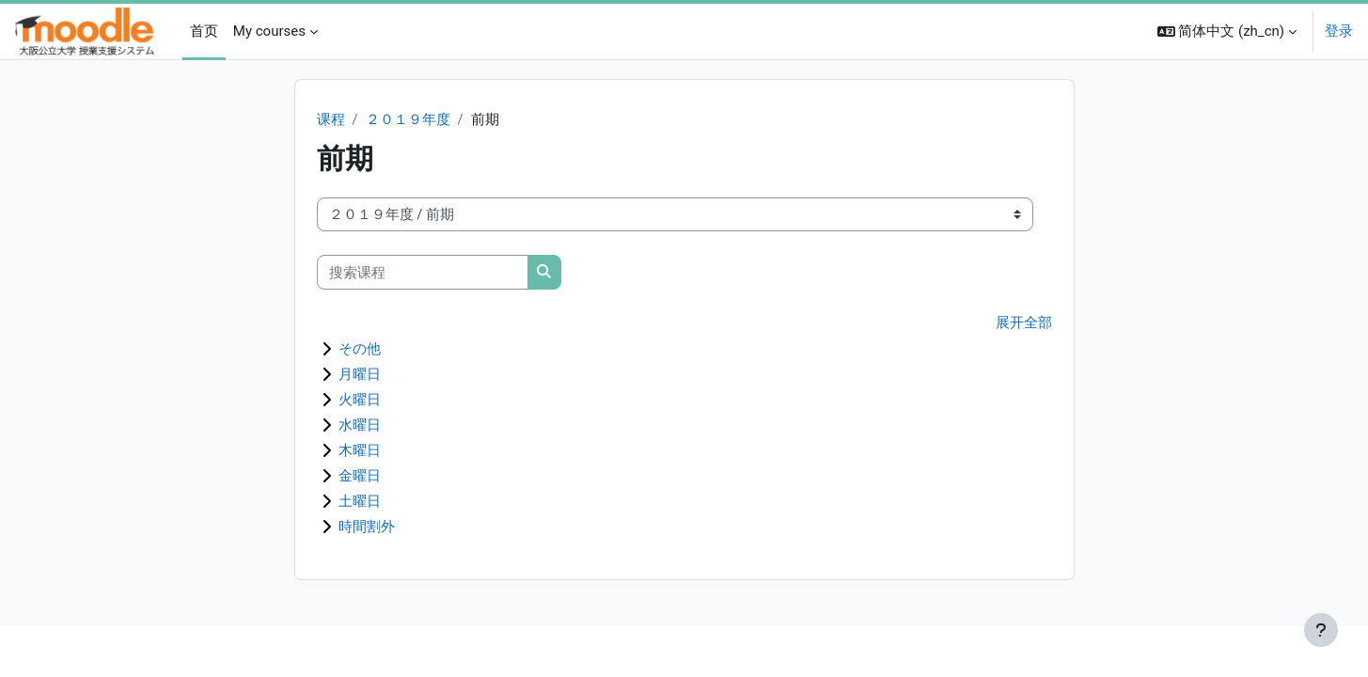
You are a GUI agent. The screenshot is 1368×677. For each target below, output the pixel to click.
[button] (1227, 31)
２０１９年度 (408, 120)
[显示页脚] (1321, 630)
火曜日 (359, 400)
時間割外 (366, 527)
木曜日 (359, 451)
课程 (331, 120)
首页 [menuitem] (204, 31)
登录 (1339, 31)
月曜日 (359, 375)
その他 (359, 349)
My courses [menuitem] (269, 31)
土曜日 (359, 502)
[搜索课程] (422, 273)
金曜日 (359, 476)
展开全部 (1024, 324)
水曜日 (359, 425)
